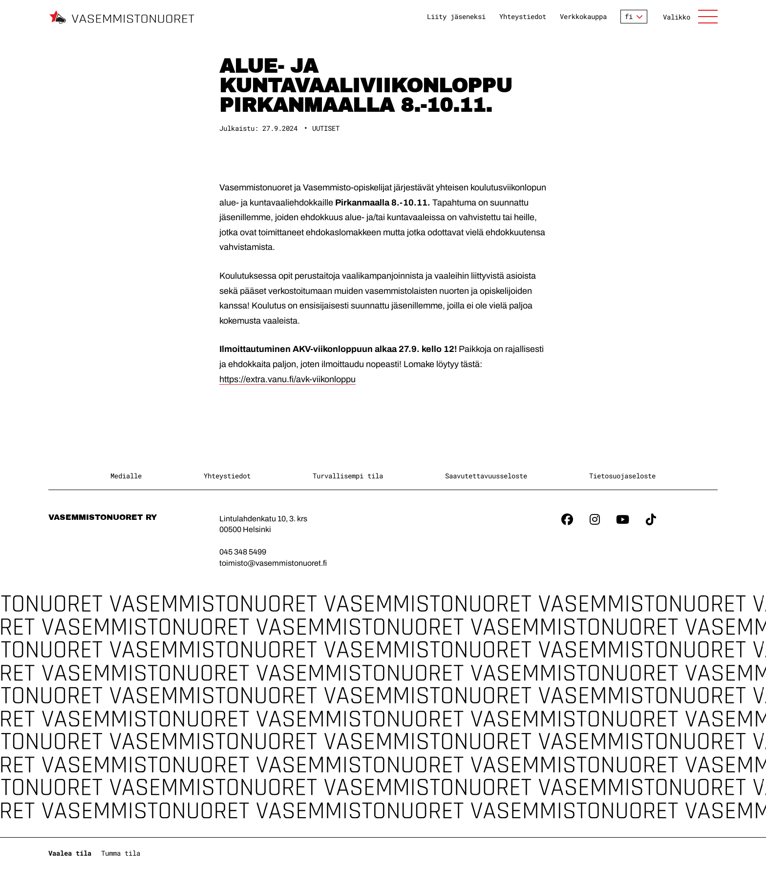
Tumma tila (120, 853)
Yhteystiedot (522, 16)
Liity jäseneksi (456, 16)
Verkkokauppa (583, 16)
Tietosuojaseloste (622, 475)
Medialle (126, 475)
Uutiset (326, 128)
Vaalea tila (69, 853)
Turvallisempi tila (348, 475)
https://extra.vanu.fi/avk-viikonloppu (287, 379)
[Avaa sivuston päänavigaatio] (690, 16)
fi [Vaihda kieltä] (629, 16)
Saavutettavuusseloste (486, 475)
